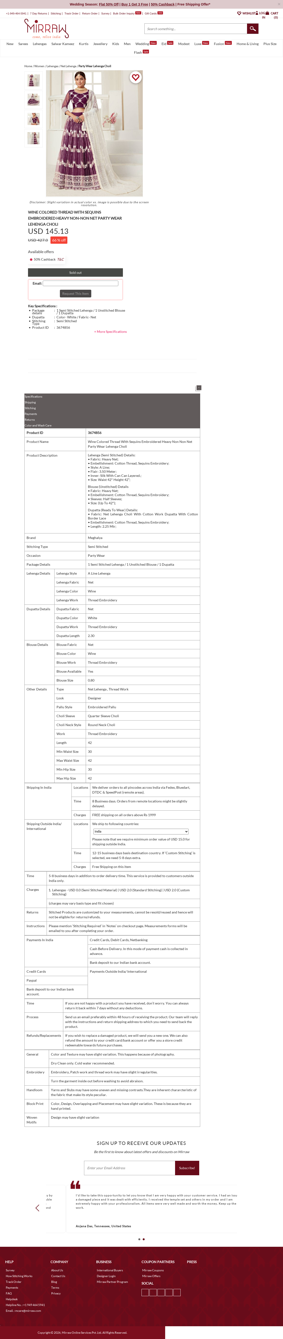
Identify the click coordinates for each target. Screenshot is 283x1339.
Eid (167, 43)
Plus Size (269, 44)
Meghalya (95, 538)
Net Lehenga (97, 689)
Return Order (90, 13)
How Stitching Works (19, 1276)
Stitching (30, 408)
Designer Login (106, 1276)
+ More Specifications (110, 331)
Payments (31, 414)
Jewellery (100, 44)
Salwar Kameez (62, 44)
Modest (184, 44)
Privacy (56, 1293)
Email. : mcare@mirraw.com (23, 1311)
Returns (30, 419)
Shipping (30, 402)
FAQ (9, 1293)
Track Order (71, 13)
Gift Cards (154, 13)
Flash (141, 52)
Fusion (223, 43)
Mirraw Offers (151, 1276)
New (10, 44)
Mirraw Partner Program (112, 1282)
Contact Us (58, 1276)
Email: (37, 283)
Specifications (33, 396)
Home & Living (248, 44)
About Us (57, 1270)
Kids (115, 44)
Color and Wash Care (38, 425)
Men (127, 44)
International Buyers (110, 1270)
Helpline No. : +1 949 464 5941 (25, 1305)
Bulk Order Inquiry (123, 13)
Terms (55, 1287)
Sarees (23, 44)
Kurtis (83, 44)
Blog (54, 1282)
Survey (105, 13)
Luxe (201, 43)
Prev (38, 1208)
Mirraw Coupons (153, 1270)
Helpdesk (12, 1299)
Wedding (146, 43)
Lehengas (40, 44)
